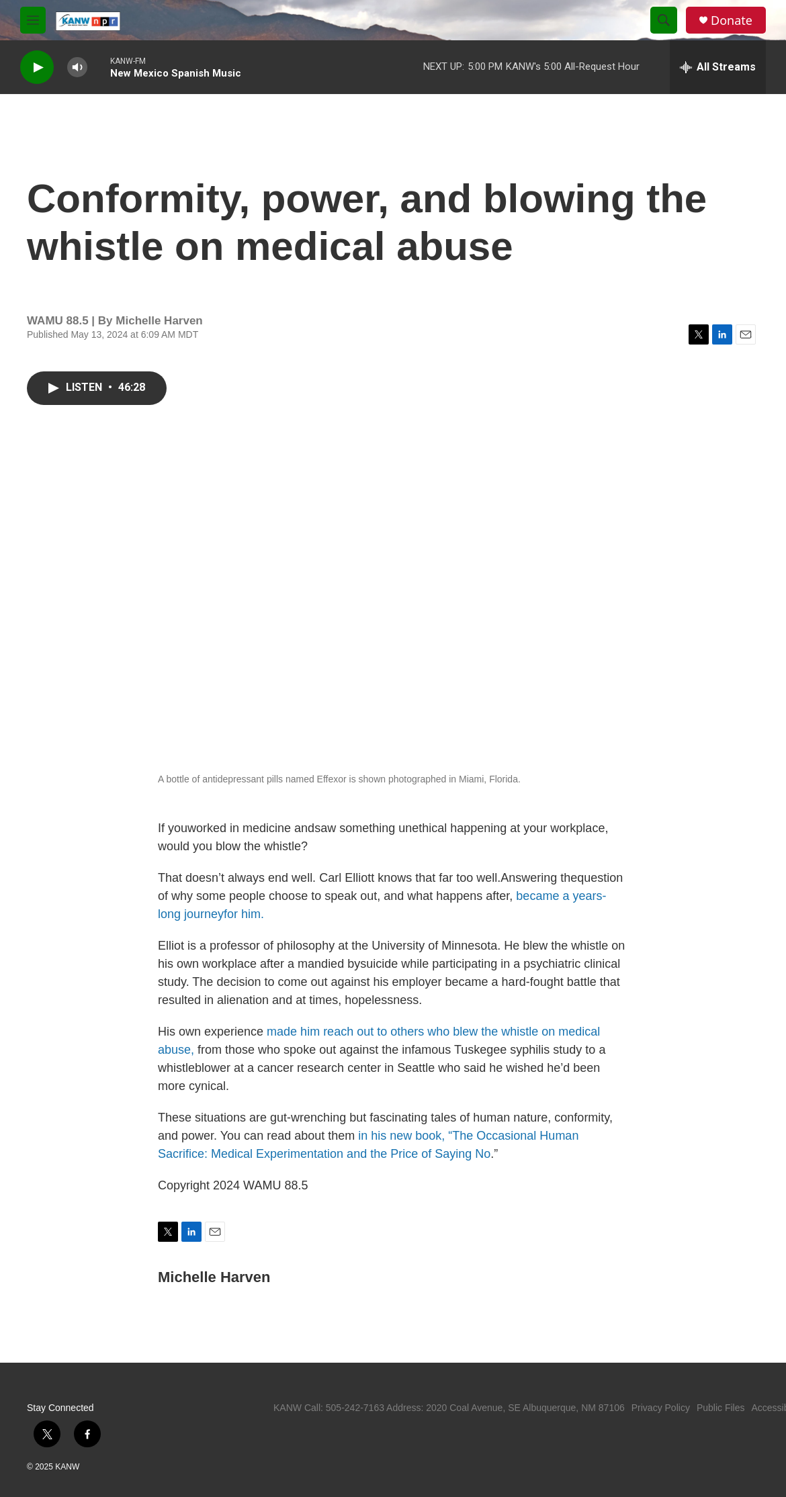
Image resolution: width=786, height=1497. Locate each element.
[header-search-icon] (663, 20)
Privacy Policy (660, 1407)
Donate (731, 20)
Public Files (721, 1407)
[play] (37, 67)
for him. (244, 914)
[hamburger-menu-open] (33, 20)
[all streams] (718, 67)
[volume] (77, 67)
